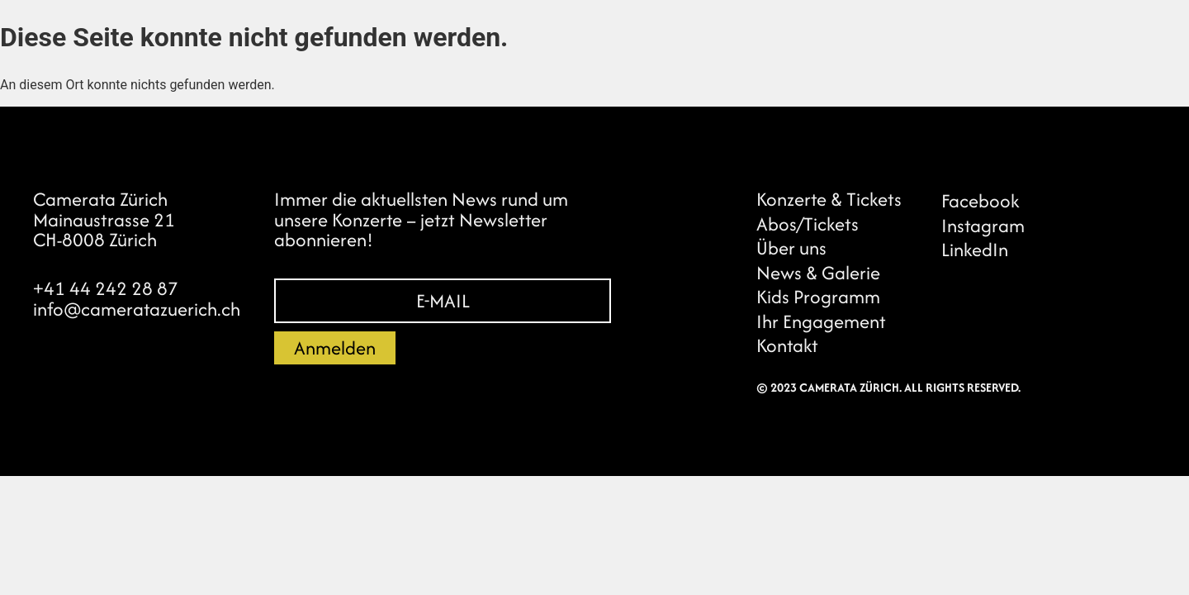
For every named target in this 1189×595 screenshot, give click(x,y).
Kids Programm (818, 297)
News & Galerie (818, 273)
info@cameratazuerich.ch (136, 309)
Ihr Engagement (821, 321)
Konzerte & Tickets (829, 199)
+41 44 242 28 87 (105, 288)
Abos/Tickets (807, 224)
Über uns (791, 248)
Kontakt (787, 345)
